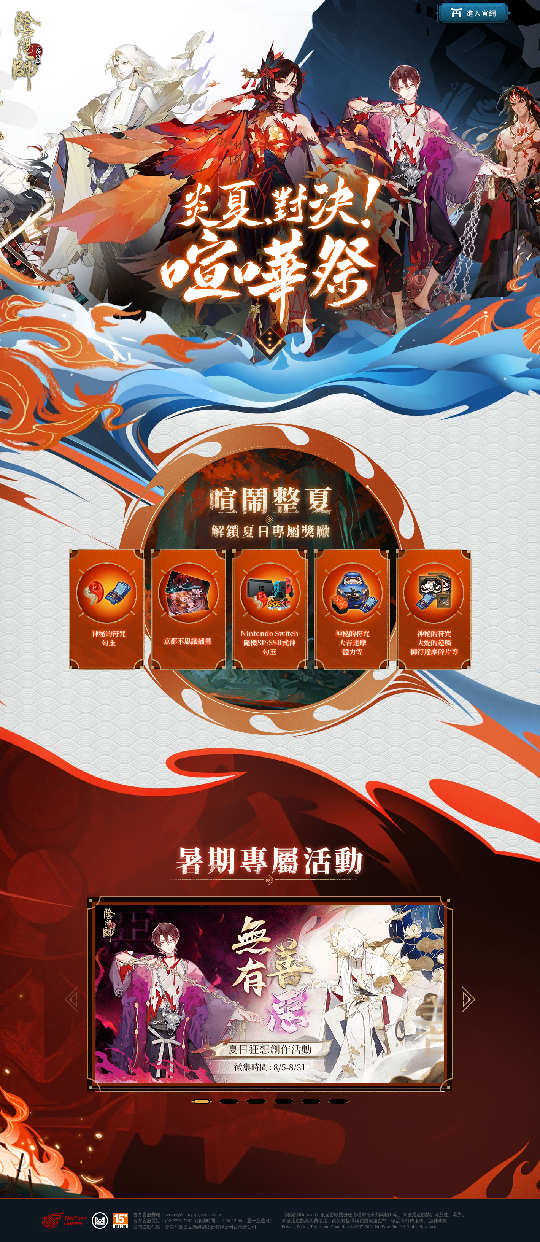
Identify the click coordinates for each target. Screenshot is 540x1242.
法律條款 (438, 1220)
